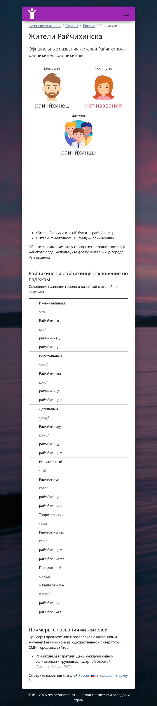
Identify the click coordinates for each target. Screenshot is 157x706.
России (84, 675)
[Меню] (126, 13)
